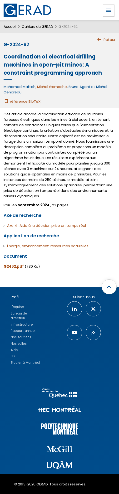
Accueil (10, 26)
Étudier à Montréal (25, 362)
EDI (13, 356)
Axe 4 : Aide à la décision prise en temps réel (46, 225)
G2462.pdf (14, 266)
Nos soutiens (21, 337)
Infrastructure (22, 324)
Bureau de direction (19, 315)
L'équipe (17, 307)
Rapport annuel (23, 331)
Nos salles (19, 343)
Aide (14, 350)
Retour (106, 39)
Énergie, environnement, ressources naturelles (48, 245)
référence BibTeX (22, 101)
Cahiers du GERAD (37, 26)
